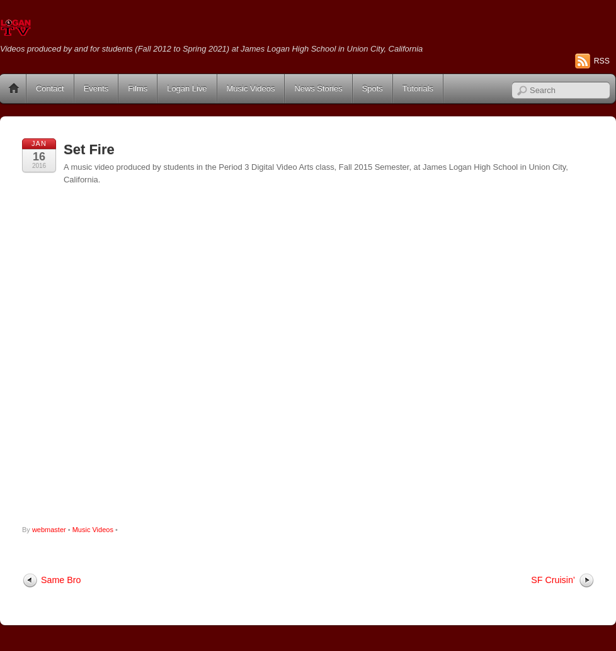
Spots (372, 88)
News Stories (318, 88)
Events (96, 88)
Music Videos (251, 88)
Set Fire (89, 149)
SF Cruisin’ (553, 580)
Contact (50, 88)
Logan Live (187, 88)
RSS (602, 61)
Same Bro (61, 580)
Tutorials (417, 88)
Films (137, 88)
